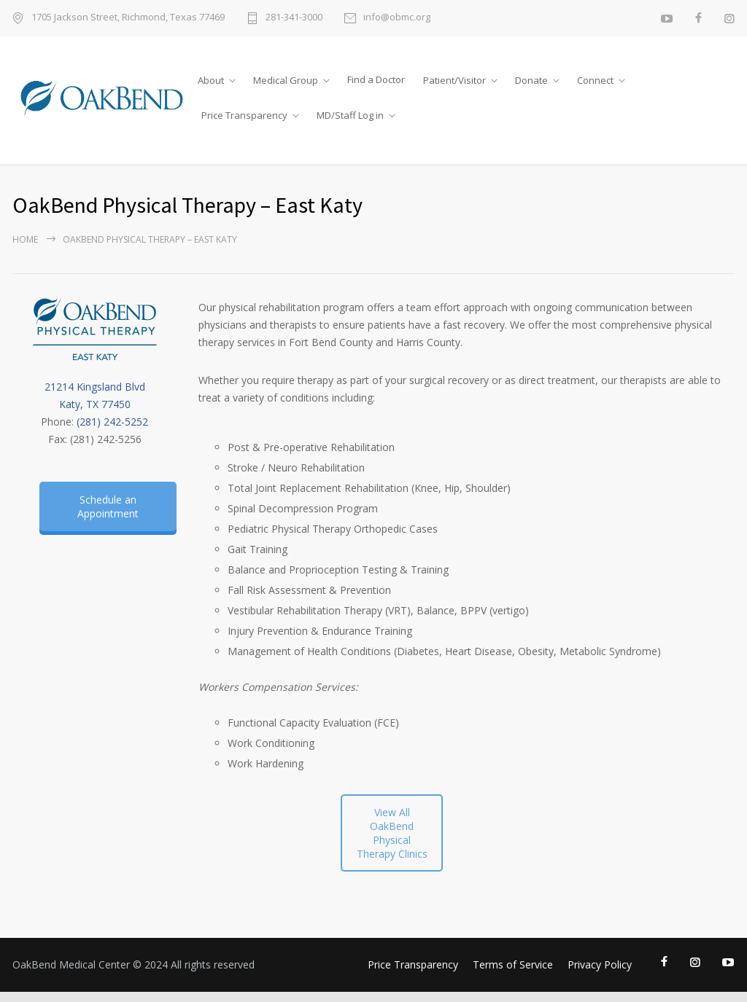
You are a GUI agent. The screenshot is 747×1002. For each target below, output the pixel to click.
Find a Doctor (376, 79)
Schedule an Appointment (108, 506)
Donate (531, 80)
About (211, 80)
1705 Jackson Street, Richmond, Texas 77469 (128, 17)
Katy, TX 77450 (95, 404)
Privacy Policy (600, 964)
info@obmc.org (396, 17)
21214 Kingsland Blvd (94, 387)
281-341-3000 (294, 17)
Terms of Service (513, 964)
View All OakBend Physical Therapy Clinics (392, 833)
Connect (595, 80)
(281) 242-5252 (112, 421)
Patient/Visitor (454, 80)
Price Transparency (244, 115)
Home (25, 239)
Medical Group (285, 80)
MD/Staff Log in (350, 115)
